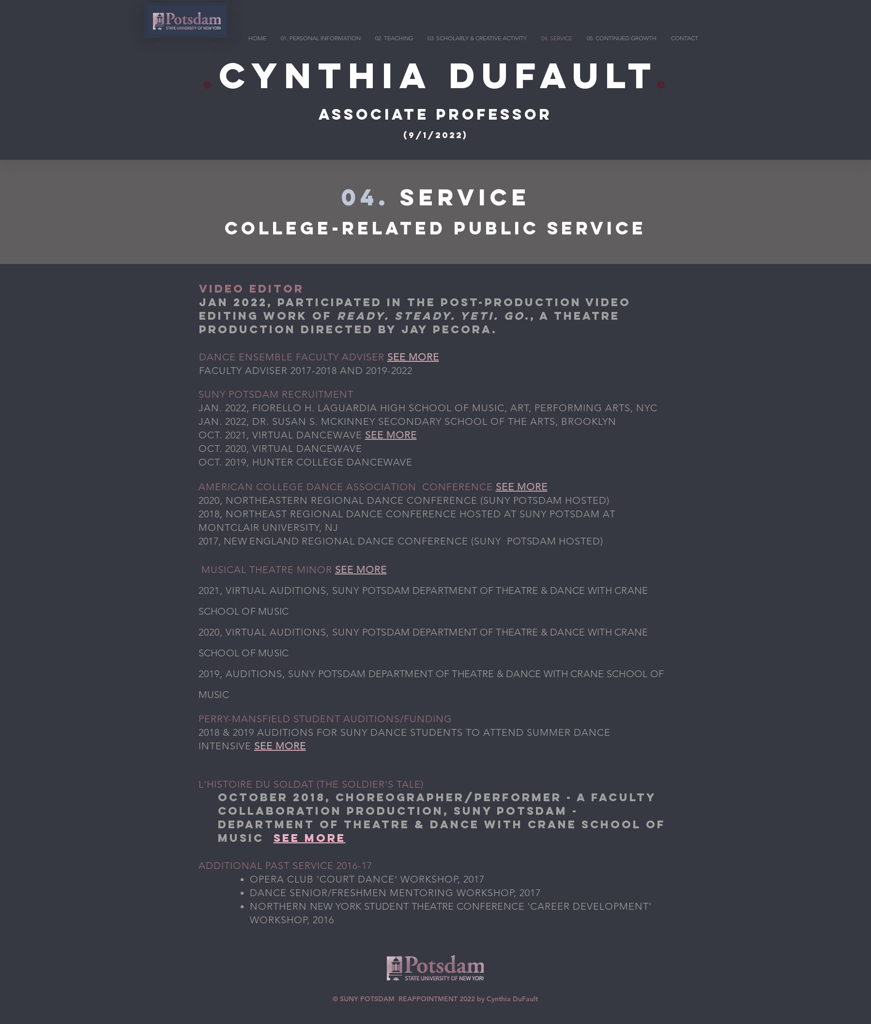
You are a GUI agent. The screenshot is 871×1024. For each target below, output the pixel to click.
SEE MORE (413, 357)
